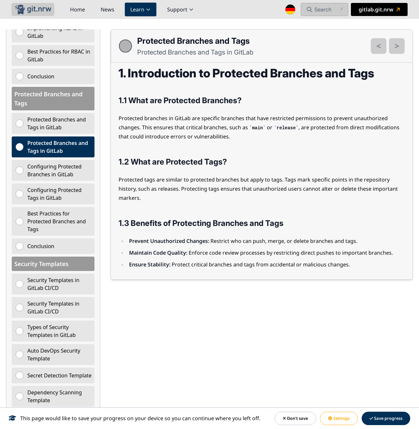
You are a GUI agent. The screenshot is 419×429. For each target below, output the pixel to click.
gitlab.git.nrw (380, 9)
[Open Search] (324, 9)
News (107, 9)
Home (77, 9)
